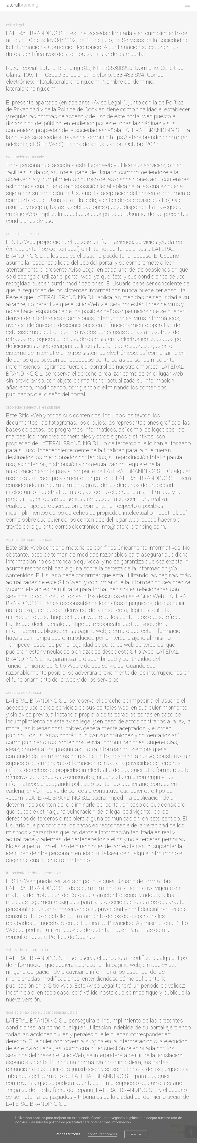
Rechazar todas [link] (68, 1134)
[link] (22, 5)
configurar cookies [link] (102, 1134)
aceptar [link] (136, 1134)
